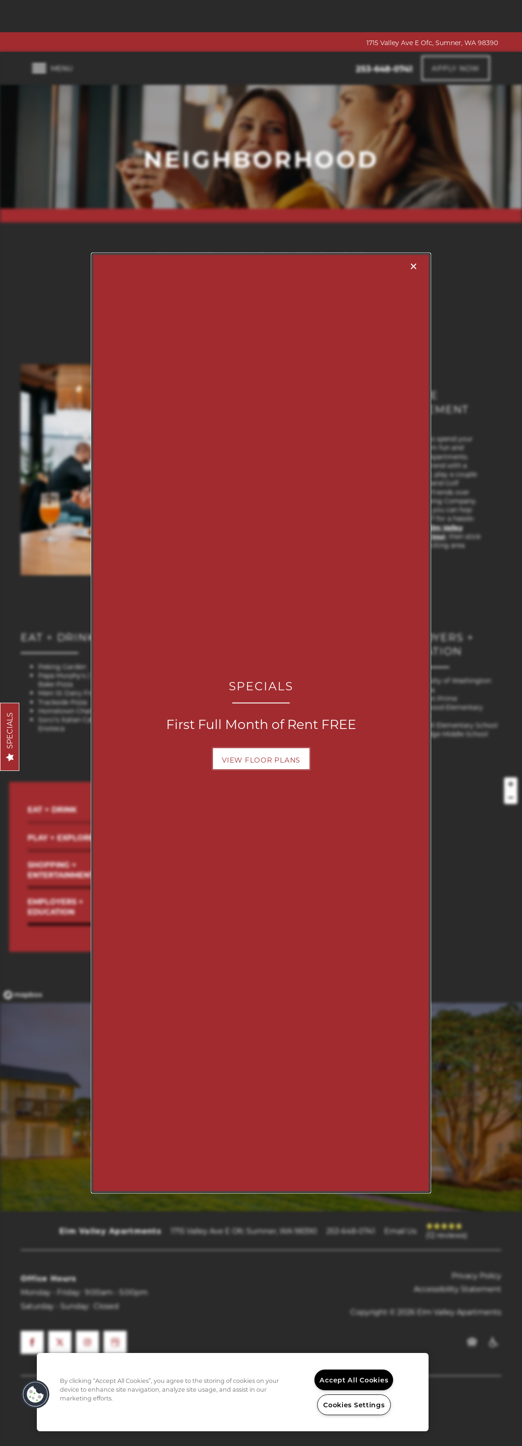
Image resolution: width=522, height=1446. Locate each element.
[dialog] (260, 723)
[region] (233, 1392)
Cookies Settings (354, 1404)
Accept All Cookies (353, 1380)
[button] (261, 758)
